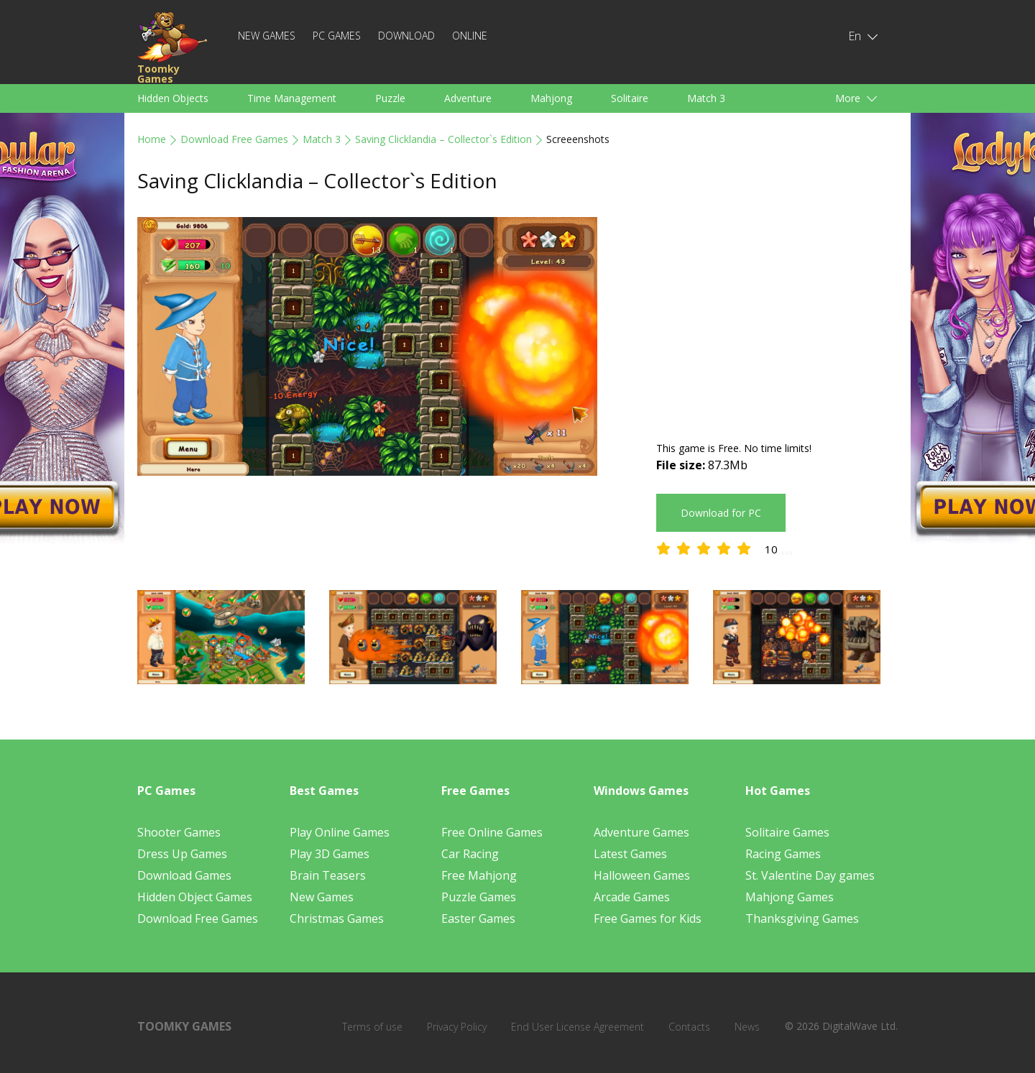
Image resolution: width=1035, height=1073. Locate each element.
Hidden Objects (172, 98)
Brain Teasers (328, 875)
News (747, 1026)
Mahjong (551, 98)
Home (151, 139)
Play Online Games (340, 832)
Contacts (689, 1026)
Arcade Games (632, 897)
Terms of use (372, 1026)
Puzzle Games (478, 897)
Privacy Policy (457, 1026)
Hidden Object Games (194, 897)
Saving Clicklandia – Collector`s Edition (443, 139)
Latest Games (630, 854)
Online (469, 35)
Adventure (468, 98)
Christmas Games (337, 918)
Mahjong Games (789, 897)
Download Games (184, 875)
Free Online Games (492, 832)
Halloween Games (642, 875)
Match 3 (706, 98)
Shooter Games (179, 832)
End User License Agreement (577, 1026)
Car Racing (470, 854)
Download (406, 35)
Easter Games (478, 918)
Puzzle (390, 98)
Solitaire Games (787, 832)
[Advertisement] (777, 317)
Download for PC (721, 513)
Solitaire (629, 98)
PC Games (337, 35)
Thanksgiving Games (802, 918)
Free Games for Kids (648, 918)
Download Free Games (234, 139)
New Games (266, 35)
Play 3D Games (329, 854)
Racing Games (783, 854)
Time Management (291, 98)
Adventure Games (641, 832)
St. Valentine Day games (810, 875)
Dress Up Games (182, 854)
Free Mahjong (479, 875)
